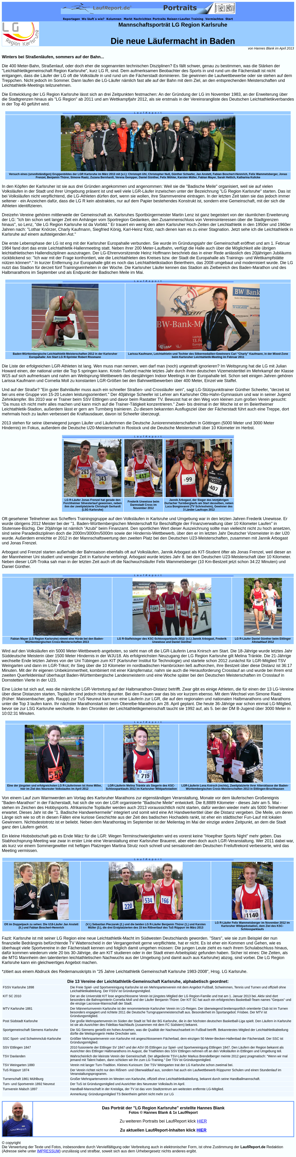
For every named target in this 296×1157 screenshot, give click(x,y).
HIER (202, 1121)
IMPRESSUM (48, 1151)
